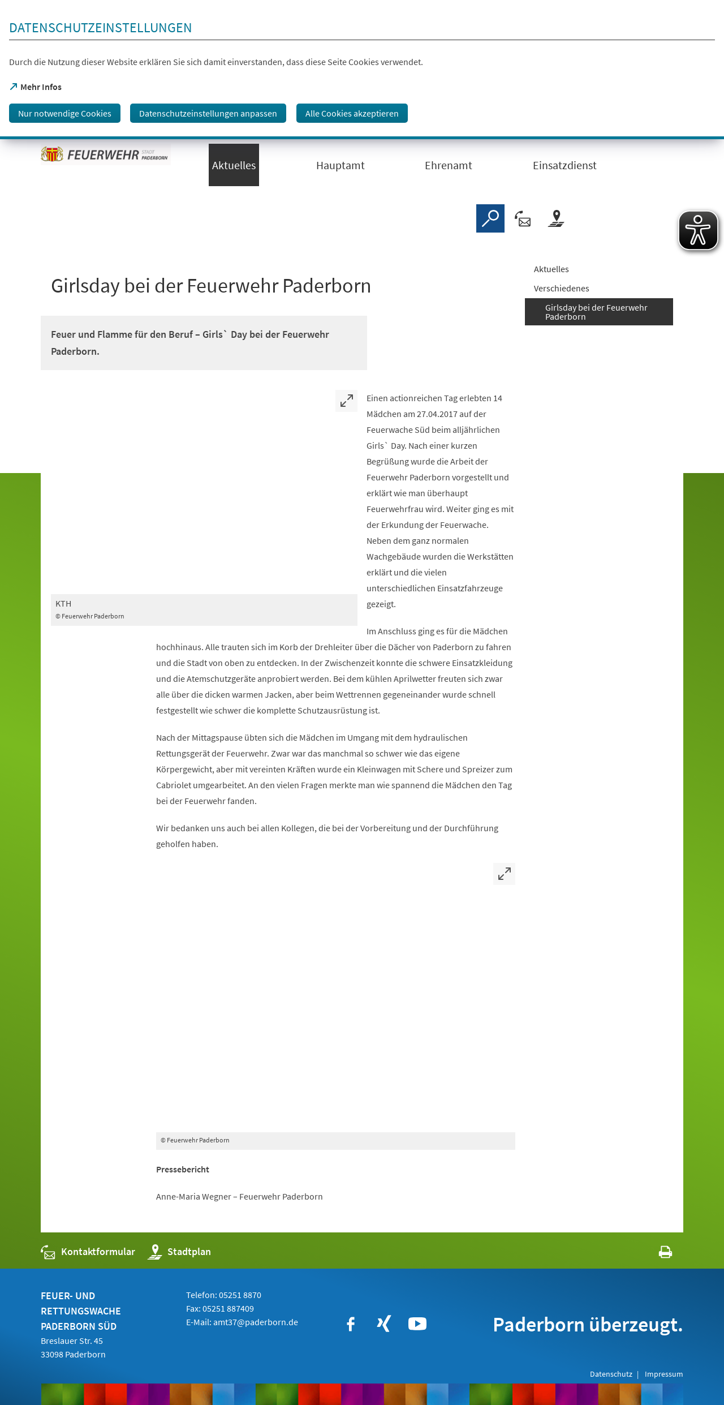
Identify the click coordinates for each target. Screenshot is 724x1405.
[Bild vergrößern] (204, 492)
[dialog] (362, 69)
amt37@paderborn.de (255, 1321)
